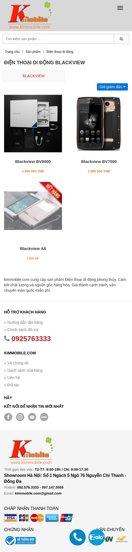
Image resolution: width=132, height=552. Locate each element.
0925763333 (27, 339)
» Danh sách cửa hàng (23, 370)
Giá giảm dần (112, 87)
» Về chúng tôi (16, 363)
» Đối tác (11, 385)
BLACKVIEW (34, 76)
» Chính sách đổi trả (21, 330)
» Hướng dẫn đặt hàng (23, 322)
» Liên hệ (12, 378)
